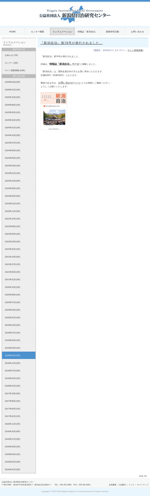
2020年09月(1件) (12, 294)
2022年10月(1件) (12, 219)
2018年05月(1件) (12, 378)
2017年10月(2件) (12, 393)
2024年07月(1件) (12, 143)
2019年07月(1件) (12, 333)
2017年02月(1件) (12, 416)
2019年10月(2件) (12, 325)
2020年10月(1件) (12, 287)
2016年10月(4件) (12, 431)
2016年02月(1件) (12, 462)
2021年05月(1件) (12, 272)
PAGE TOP (143, 476)
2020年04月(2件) (12, 310)
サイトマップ (142, 485)
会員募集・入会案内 (117, 485)
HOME (12, 31)
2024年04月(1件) (12, 165)
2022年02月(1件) (12, 249)
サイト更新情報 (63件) (15, 70)
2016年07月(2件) (12, 439)
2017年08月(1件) (12, 401)
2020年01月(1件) (12, 317)
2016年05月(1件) (12, 446)
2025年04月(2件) (12, 120)
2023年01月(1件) (12, 203)
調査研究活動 (112, 31)
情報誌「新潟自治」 (87, 31)
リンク (131, 485)
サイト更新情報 (135, 50)
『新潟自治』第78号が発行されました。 (71, 43)
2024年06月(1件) (12, 150)
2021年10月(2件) (12, 257)
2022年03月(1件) (12, 241)
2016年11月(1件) (12, 424)
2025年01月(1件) (12, 127)
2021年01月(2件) (12, 279)
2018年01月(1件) (12, 386)
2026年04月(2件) (12, 82)
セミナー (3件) (11, 63)
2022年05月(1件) (12, 234)
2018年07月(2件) (12, 370)
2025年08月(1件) (12, 105)
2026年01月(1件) (12, 89)
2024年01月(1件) (12, 173)
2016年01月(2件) (12, 469)
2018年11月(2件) (12, 363)
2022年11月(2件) (12, 211)
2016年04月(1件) (12, 454)
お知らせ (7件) (11, 55)
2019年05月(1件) (12, 340)
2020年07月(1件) (12, 302)
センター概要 (37, 31)
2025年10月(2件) (12, 97)
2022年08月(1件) (12, 226)
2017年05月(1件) (12, 409)
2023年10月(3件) (12, 181)
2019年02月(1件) (12, 355)
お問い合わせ (137, 31)
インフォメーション (62, 31)
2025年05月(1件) (12, 112)
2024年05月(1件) (12, 158)
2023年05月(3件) (12, 196)
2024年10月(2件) (12, 135)
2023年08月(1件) (12, 188)
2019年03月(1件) (12, 348)
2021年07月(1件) (12, 264)
